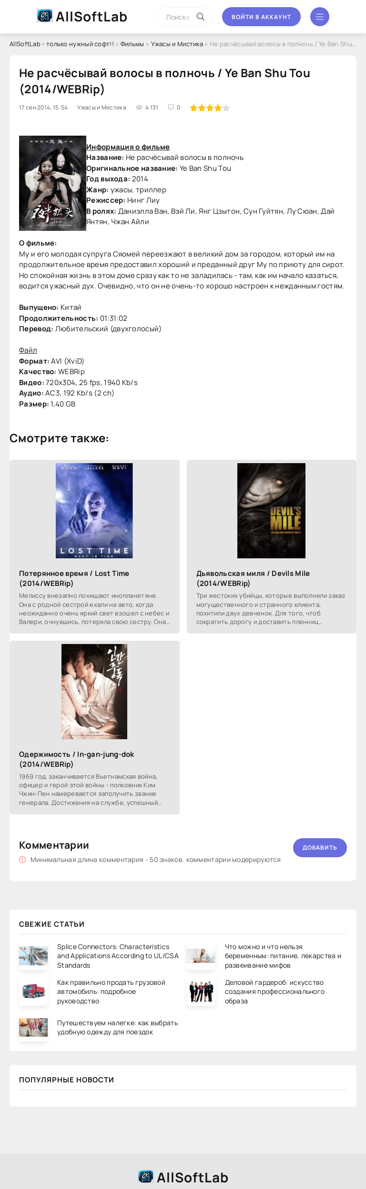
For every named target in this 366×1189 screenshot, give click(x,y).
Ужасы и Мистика (177, 44)
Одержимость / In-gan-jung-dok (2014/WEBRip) (76, 759)
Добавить (320, 847)
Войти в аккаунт (261, 17)
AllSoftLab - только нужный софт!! (62, 44)
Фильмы (132, 44)
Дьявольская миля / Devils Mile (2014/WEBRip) (253, 578)
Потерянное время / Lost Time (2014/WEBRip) (74, 578)
